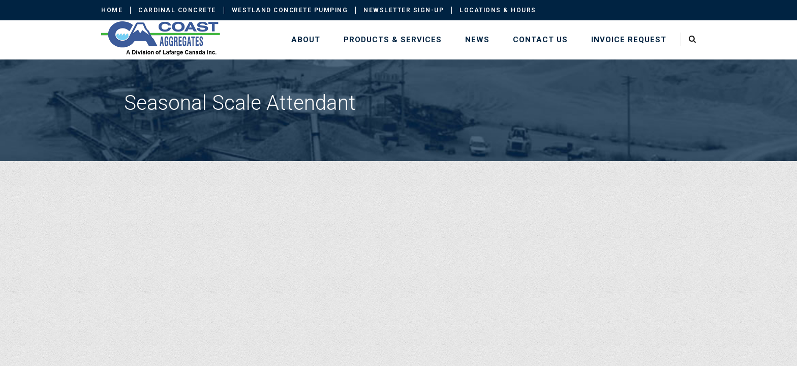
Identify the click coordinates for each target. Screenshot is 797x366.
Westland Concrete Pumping (290, 10)
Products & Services (393, 39)
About (305, 39)
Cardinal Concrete (177, 10)
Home (111, 10)
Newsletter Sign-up (403, 10)
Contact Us (540, 39)
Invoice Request (628, 39)
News (477, 39)
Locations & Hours (497, 10)
